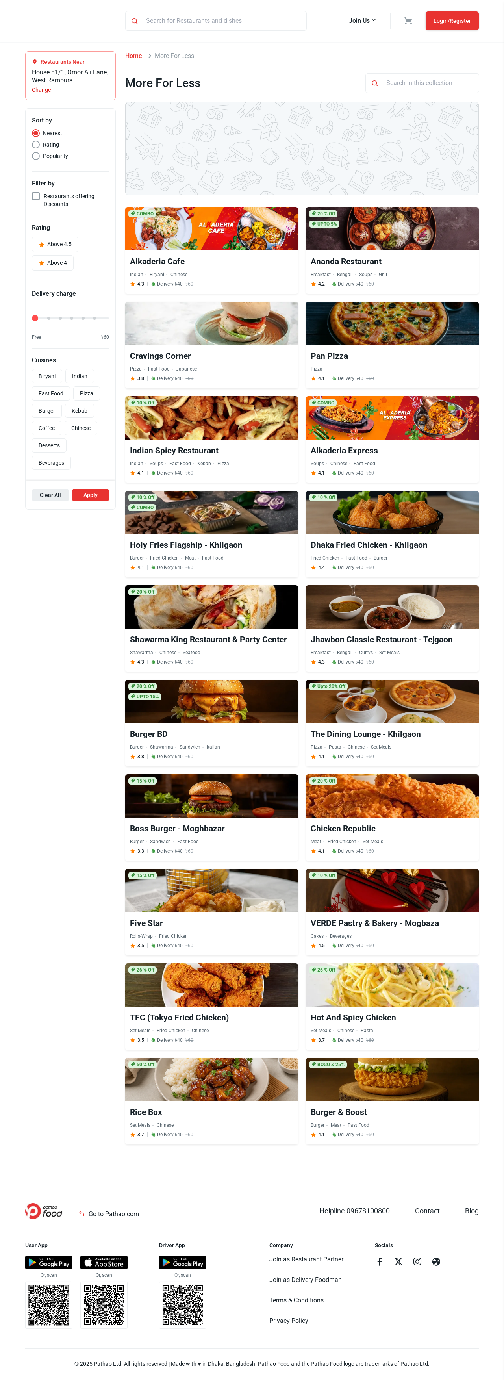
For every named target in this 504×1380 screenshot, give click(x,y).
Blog (472, 1212)
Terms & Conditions (296, 1301)
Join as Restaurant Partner (306, 1260)
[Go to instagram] (417, 1263)
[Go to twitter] (398, 1263)
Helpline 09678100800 (354, 1212)
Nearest (52, 134)
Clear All (50, 496)
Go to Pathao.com (108, 1215)
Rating (51, 146)
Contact (427, 1212)
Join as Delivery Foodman (305, 1281)
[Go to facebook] (379, 1263)
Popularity (55, 157)
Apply (90, 496)
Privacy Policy (288, 1322)
